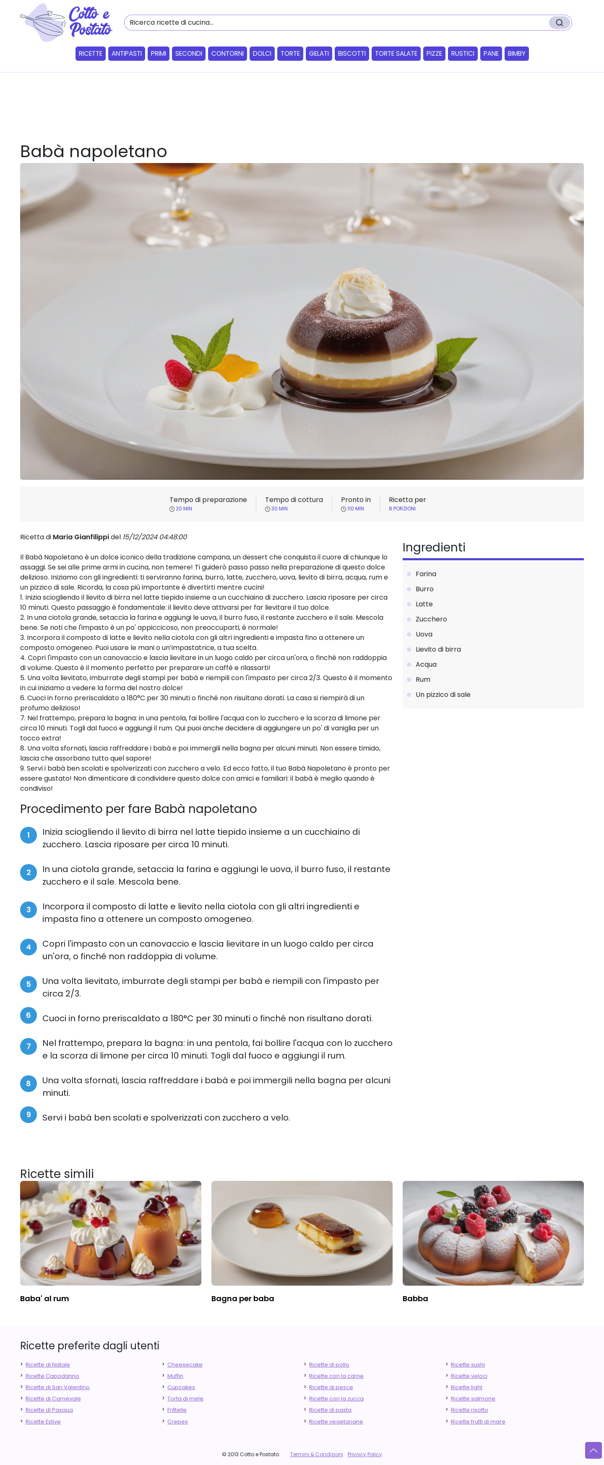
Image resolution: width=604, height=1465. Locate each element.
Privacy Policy (365, 1454)
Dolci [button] (262, 53)
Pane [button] (491, 53)
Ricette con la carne (336, 1376)
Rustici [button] (462, 53)
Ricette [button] (90, 53)
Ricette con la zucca (336, 1398)
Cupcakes (181, 1387)
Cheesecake (185, 1364)
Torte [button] (290, 53)
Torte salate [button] (396, 53)
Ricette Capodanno (52, 1376)
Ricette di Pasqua (49, 1409)
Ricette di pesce (331, 1387)
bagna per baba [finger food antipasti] (242, 1298)
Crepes (177, 1421)
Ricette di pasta (330, 1409)
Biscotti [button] (352, 53)
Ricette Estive (43, 1421)
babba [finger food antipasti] (415, 1298)
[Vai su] (593, 1450)
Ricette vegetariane (336, 1421)
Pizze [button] (434, 53)
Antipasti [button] (127, 53)
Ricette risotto (469, 1409)
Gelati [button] (319, 53)
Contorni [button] (227, 53)
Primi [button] (158, 53)
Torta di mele (185, 1398)
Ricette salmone (473, 1398)
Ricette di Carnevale (53, 1398)
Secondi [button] (188, 53)
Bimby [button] (517, 53)
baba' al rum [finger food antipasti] (44, 1298)
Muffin (175, 1376)
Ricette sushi (468, 1364)
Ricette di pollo (329, 1364)
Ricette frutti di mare (478, 1421)
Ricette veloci (469, 1376)
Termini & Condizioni (316, 1454)
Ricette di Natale (48, 1364)
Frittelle (177, 1409)
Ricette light (466, 1387)
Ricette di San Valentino (58, 1387)
